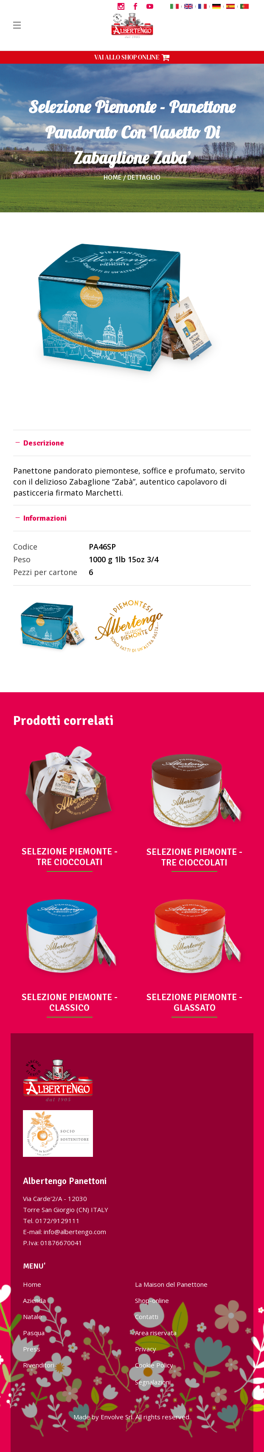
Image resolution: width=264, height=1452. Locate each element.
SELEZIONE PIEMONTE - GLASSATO (194, 1002)
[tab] (132, 443)
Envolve (112, 1417)
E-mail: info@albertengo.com (64, 1231)
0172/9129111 (57, 1220)
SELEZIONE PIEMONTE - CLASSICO (70, 1002)
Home (113, 177)
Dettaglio (143, 177)
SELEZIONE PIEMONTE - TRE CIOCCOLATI (70, 857)
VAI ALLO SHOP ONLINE (132, 57)
